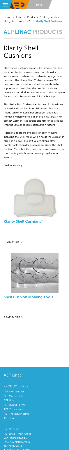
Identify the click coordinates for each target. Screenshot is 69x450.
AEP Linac (9, 400)
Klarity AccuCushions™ (17, 21)
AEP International (14, 391)
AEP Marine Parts (13, 396)
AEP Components (14, 409)
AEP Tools (9, 418)
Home (7, 17)
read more (12, 242)
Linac (19, 17)
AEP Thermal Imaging (16, 414)
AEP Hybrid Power (14, 405)
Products (32, 17)
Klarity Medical (51, 17)
